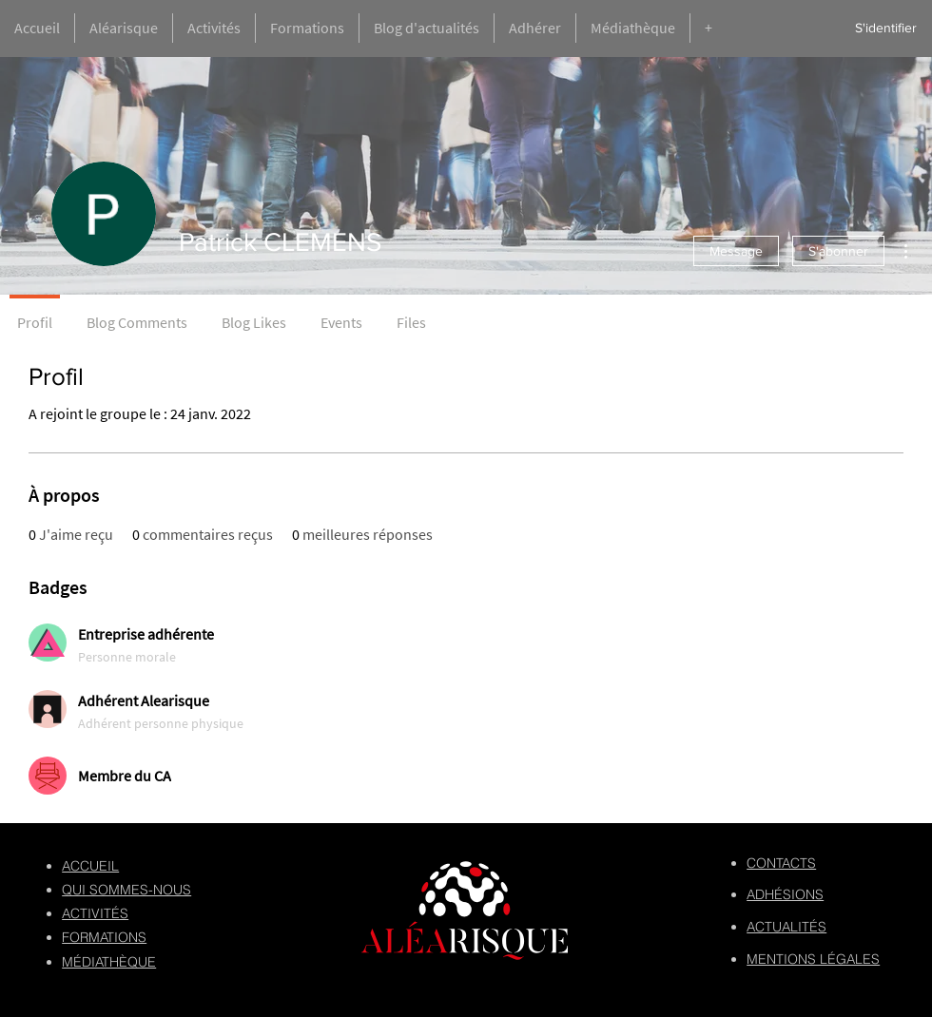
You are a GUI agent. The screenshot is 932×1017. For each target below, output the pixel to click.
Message (736, 251)
